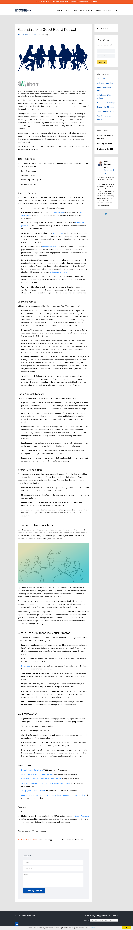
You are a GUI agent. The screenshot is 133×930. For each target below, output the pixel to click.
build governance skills (27, 35)
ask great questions (105, 83)
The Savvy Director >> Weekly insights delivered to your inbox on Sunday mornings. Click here (67, 1)
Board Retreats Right (32, 770)
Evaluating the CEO (105, 149)
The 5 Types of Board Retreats (33, 791)
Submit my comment (34, 891)
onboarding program (58, 272)
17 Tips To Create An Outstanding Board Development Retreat (45, 783)
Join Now (67, 10)
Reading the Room (104, 144)
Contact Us (113, 916)
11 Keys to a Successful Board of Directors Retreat (41, 779)
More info (92, 928)
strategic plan (57, 233)
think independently (105, 111)
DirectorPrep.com (82, 816)
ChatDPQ (107, 10)
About (58, 10)
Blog (75, 10)
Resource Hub (85, 10)
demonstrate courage (106, 102)
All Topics (101, 79)
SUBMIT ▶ (102, 62)
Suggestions (102, 916)
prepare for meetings (106, 107)
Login (115, 10)
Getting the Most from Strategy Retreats (37, 774)
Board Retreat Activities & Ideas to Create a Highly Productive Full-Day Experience (54, 795)
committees (59, 212)
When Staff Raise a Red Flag (105, 137)
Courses (98, 10)
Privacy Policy (89, 916)
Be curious (25, 666)
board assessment (49, 247)
